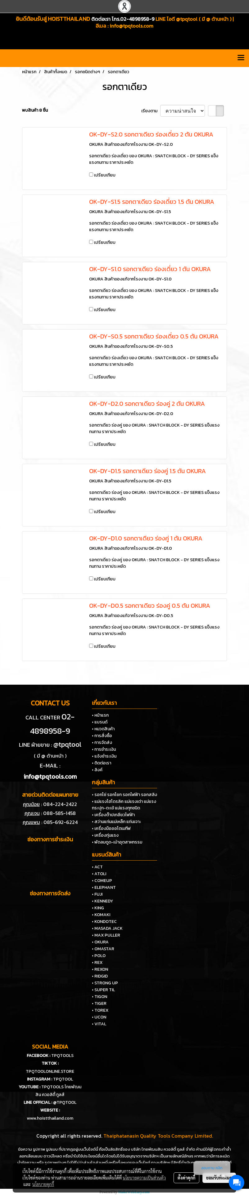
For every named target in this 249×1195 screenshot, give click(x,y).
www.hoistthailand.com (50, 1118)
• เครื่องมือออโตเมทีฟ (111, 828)
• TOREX (100, 1010)
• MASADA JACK (107, 928)
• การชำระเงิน (104, 749)
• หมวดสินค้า (103, 729)
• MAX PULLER (106, 935)
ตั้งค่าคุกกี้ (186, 1177)
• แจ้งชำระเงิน (104, 756)
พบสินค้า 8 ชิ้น (35, 110)
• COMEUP (102, 880)
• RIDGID (100, 976)
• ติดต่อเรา (101, 763)
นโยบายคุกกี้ (43, 1184)
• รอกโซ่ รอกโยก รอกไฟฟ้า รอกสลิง (124, 794)
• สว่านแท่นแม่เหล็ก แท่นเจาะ (116, 821)
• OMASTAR (103, 949)
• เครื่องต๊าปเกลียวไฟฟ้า (113, 815)
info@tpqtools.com (131, 25)
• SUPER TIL (103, 990)
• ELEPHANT (104, 887)
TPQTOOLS (62, 1055)
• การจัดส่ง (102, 742)
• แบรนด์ (99, 722)
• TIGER (99, 1003)
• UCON (99, 1017)
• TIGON (99, 996)
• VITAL (99, 1024)
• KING (98, 908)
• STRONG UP (105, 983)
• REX (97, 962)
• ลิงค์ (97, 770)
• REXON (100, 969)
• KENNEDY (102, 901)
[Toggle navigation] (241, 58)
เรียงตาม (150, 111)
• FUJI (97, 894)
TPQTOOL (63, 1079)
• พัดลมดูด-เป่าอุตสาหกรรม (117, 842)
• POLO (99, 955)
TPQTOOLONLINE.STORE (50, 1071)
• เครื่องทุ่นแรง (105, 835)
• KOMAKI (101, 914)
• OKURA (100, 942)
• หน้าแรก (100, 715)
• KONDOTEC (104, 921)
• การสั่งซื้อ (102, 735)
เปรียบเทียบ (104, 175)
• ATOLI (99, 874)
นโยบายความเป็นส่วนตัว (144, 1177)
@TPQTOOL (64, 1102)
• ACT (97, 867)
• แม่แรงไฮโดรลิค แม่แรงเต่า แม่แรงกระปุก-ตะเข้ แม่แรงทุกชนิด (124, 804)
